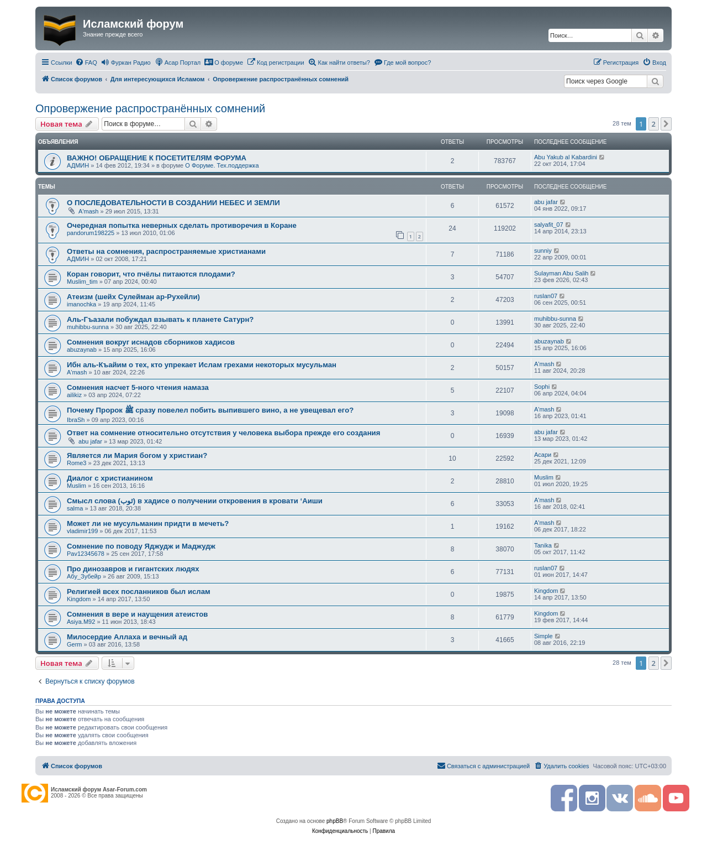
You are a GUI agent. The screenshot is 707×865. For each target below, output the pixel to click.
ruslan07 (545, 296)
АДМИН (78, 165)
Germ (74, 644)
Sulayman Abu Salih (561, 273)
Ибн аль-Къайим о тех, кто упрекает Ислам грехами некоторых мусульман (201, 365)
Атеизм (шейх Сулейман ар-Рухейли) (133, 297)
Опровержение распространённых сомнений (150, 108)
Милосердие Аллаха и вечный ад (127, 637)
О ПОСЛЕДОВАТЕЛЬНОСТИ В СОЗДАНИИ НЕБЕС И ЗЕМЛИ (173, 203)
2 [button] (654, 124)
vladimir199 (82, 531)
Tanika (543, 545)
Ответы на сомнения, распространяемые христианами (166, 251)
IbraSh (76, 419)
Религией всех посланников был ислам (138, 591)
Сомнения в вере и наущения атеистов (137, 614)
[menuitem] (86, 62)
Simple (543, 636)
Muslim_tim (82, 281)
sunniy (543, 250)
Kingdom (79, 599)
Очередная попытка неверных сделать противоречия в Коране (182, 225)
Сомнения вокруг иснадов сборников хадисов (151, 342)
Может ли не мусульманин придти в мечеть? (148, 523)
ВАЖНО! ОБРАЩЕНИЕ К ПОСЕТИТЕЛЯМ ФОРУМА (156, 158)
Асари (542, 454)
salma (75, 508)
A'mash (88, 211)
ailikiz (74, 395)
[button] (666, 124)
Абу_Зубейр (84, 576)
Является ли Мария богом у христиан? (137, 455)
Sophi (542, 386)
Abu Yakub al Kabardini (565, 157)
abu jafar (546, 202)
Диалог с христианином (110, 478)
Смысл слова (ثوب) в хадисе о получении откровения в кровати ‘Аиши (195, 501)
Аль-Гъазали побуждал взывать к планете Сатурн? (160, 319)
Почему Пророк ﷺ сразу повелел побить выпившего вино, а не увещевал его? (210, 410)
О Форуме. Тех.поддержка (221, 165)
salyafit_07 (548, 224)
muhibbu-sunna (88, 327)
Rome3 (76, 463)
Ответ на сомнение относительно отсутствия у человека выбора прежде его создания (223, 433)
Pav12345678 (85, 553)
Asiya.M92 (81, 621)
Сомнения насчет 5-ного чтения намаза (138, 387)
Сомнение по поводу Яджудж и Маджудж (141, 546)
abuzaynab (82, 349)
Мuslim (76, 485)
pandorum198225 (90, 233)
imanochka (81, 304)
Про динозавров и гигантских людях (133, 569)
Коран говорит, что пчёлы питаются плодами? (151, 274)
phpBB (334, 821)
